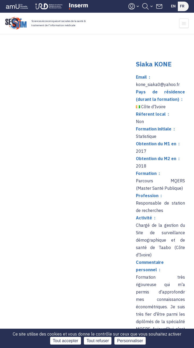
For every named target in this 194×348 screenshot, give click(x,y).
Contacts (159, 6)
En (173, 6)
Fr (182, 6)
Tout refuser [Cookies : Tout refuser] (98, 340)
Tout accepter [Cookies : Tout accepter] (65, 340)
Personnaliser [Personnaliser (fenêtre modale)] (130, 340)
